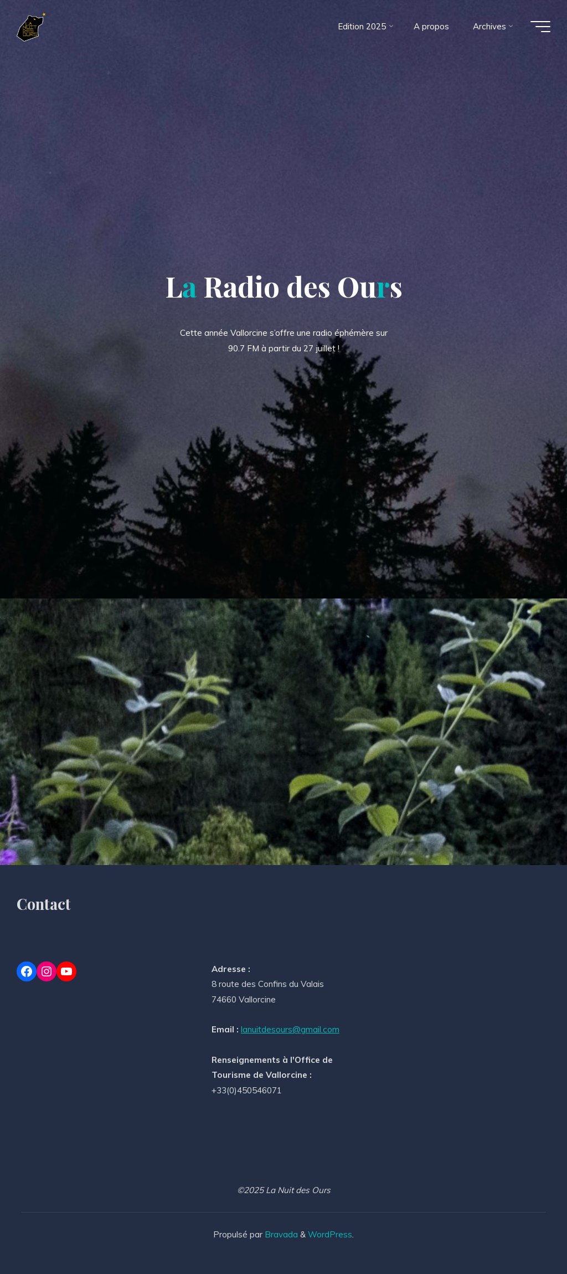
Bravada (280, 1234)
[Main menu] (540, 26)
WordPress (330, 1234)
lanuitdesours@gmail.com (290, 1029)
